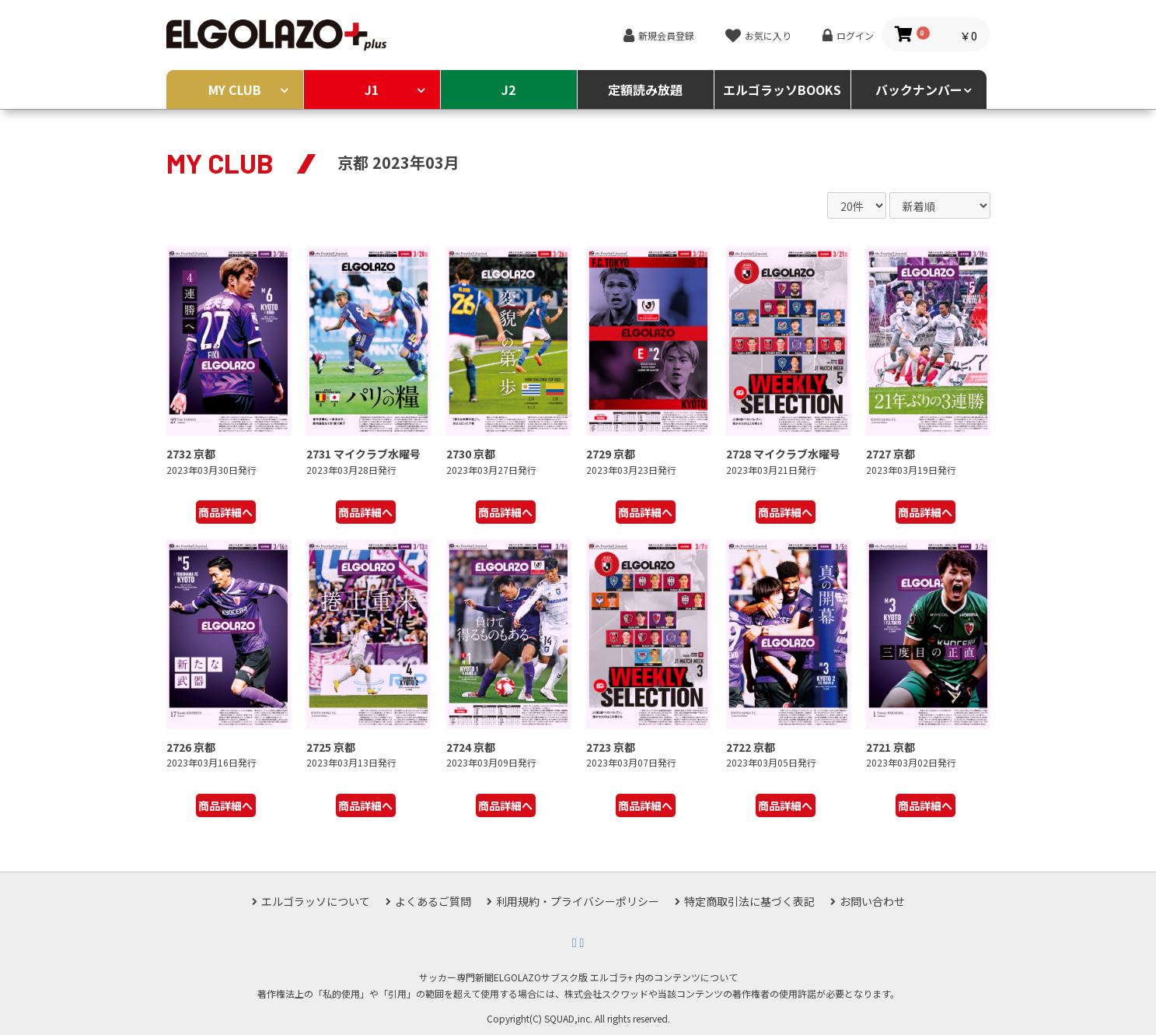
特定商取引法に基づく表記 (749, 901)
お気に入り (768, 35)
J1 (372, 89)
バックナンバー (918, 89)
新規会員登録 (666, 35)
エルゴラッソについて (315, 901)
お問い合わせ (872, 901)
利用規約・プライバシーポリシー (577, 901)
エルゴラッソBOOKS (782, 89)
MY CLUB (234, 89)
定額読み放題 (645, 89)
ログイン (855, 35)
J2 (508, 89)
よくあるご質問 (433, 901)
